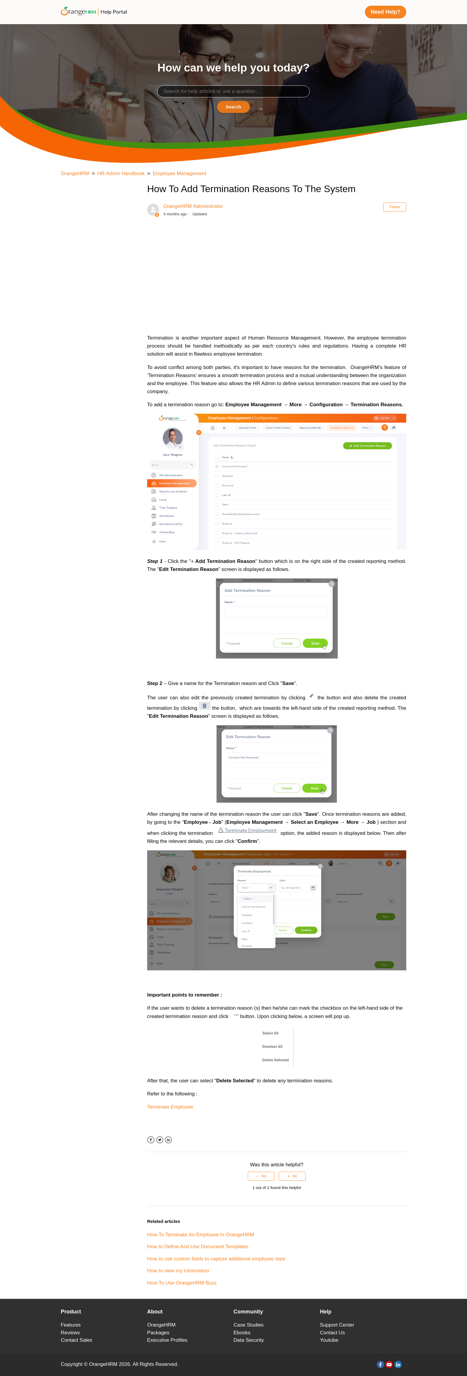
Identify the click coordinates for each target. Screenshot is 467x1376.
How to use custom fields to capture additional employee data (216, 1259)
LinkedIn (168, 1140)
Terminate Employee (170, 1107)
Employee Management (179, 173)
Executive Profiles (167, 1340)
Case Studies (249, 1325)
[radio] (261, 1176)
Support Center (337, 1325)
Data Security (249, 1340)
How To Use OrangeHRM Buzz (182, 1283)
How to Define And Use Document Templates (197, 1246)
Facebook (151, 1140)
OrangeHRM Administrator (193, 206)
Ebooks (242, 1332)
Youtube (329, 1340)
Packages (158, 1332)
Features (71, 1325)
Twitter (160, 1140)
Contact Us (332, 1332)
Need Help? (385, 12)
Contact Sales (76, 1340)
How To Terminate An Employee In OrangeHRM (200, 1235)
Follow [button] (395, 207)
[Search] (233, 91)
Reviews (70, 1332)
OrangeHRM (75, 173)
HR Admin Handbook (121, 173)
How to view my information (178, 1271)
